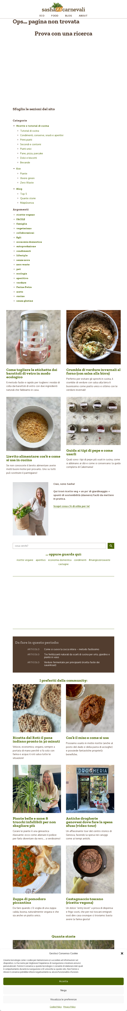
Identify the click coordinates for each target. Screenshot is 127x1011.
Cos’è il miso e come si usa (87, 737)
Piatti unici (25, 148)
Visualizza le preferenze (63, 999)
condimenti (23, 250)
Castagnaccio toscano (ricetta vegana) (84, 901)
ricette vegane (25, 214)
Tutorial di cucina (29, 130)
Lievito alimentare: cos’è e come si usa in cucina (33, 458)
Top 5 (23, 193)
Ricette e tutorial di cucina (32, 125)
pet (18, 269)
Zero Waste (27, 182)
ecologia (21, 273)
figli (18, 237)
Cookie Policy (56, 1007)
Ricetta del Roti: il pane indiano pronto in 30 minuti (36, 739)
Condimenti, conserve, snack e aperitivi (41, 135)
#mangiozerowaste (99, 560)
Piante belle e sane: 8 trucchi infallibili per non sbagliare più (34, 822)
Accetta (63, 981)
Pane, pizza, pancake (31, 153)
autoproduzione (26, 246)
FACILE (20, 219)
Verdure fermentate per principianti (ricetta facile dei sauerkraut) (72, 663)
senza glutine (24, 300)
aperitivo (22, 278)
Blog (68, 15)
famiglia (21, 223)
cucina (20, 296)
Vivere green (27, 178)
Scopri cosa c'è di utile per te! (71, 506)
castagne (63, 564)
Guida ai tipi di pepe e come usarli (89, 452)
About (83, 15)
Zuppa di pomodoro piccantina (29, 901)
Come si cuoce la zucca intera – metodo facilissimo (71, 649)
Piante (23, 173)
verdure (21, 282)
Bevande (25, 162)
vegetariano (24, 228)
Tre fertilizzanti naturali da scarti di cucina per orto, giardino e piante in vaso (77, 656)
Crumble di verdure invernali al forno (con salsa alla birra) (93, 371)
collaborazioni (25, 232)
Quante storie (28, 198)
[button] (122, 953)
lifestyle (22, 255)
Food (54, 15)
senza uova (23, 260)
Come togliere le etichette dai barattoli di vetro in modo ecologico (31, 373)
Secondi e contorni (30, 144)
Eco (42, 15)
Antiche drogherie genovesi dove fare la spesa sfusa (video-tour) (89, 822)
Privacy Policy (69, 1007)
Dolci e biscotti (28, 157)
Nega (63, 990)
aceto (19, 291)
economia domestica (29, 241)
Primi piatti (26, 139)
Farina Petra (24, 287)
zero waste (23, 264)
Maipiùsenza (27, 202)
